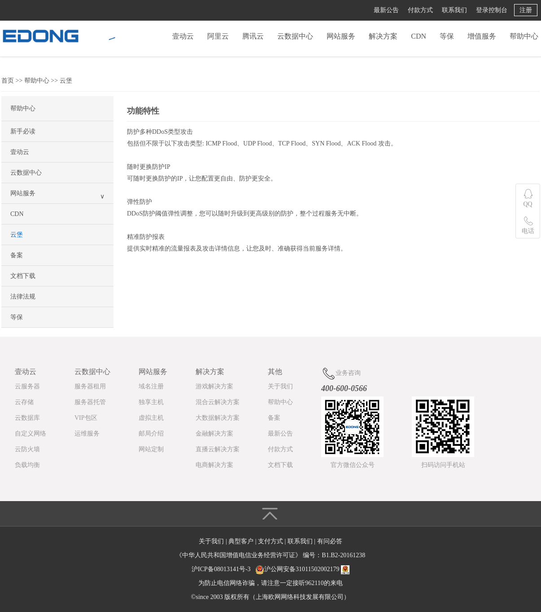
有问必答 (329, 541)
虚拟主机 (151, 417)
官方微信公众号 (353, 465)
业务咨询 (341, 373)
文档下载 (22, 276)
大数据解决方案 (218, 417)
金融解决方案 (214, 433)
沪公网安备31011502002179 (301, 569)
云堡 (66, 80)
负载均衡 (27, 465)
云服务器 (27, 386)
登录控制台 (491, 10)
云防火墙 (27, 449)
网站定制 (151, 449)
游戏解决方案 (214, 386)
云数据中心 (295, 36)
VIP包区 (85, 417)
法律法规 (22, 296)
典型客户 (241, 541)
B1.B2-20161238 (343, 555)
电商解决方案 (214, 465)
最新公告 (386, 10)
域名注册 (151, 386)
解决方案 (383, 36)
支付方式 (271, 541)
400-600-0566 (344, 388)
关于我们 (280, 386)
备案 (16, 255)
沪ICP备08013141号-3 (221, 569)
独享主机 (151, 402)
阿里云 (218, 36)
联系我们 (454, 10)
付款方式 (420, 10)
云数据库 (27, 417)
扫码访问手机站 (443, 465)
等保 (447, 36)
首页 (7, 80)
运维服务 (87, 433)
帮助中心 (524, 36)
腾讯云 (253, 36)
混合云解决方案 (218, 402)
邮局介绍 (151, 433)
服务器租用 (90, 386)
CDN (418, 36)
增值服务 (481, 36)
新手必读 (22, 131)
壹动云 (183, 36)
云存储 (24, 402)
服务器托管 (90, 402)
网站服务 (341, 36)
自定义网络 (30, 433)
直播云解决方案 (218, 449)
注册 (525, 10)
